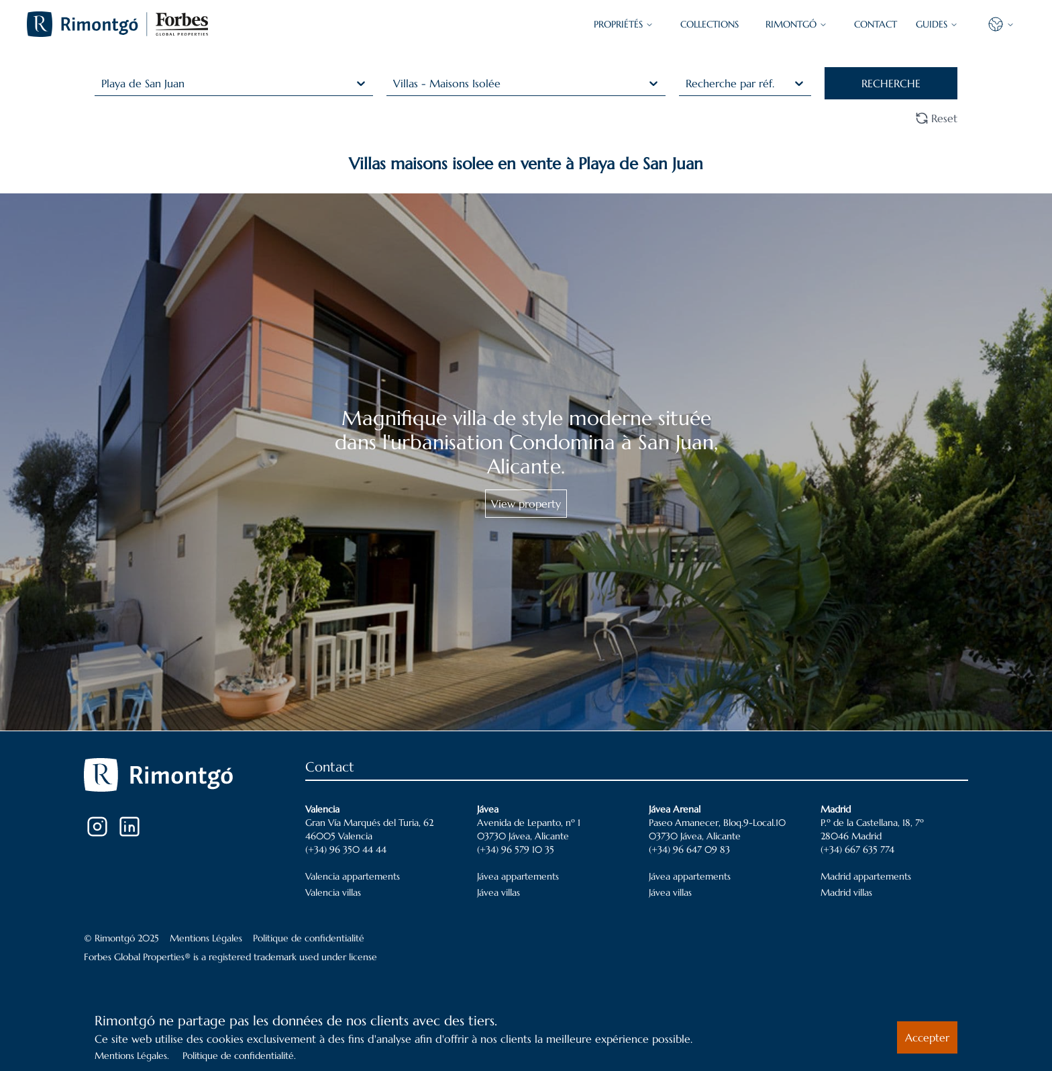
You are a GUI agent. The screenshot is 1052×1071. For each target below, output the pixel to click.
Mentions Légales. (132, 1056)
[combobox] (103, 83)
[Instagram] (97, 826)
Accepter (927, 1037)
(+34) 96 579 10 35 (515, 849)
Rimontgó (796, 24)
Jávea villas (498, 892)
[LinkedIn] (129, 826)
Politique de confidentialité (308, 938)
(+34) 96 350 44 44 (345, 849)
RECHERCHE (890, 83)
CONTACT (875, 24)
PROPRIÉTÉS (623, 24)
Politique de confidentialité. (239, 1056)
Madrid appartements (866, 876)
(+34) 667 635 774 (857, 849)
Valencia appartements (352, 876)
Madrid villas (846, 892)
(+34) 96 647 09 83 (689, 849)
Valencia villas (333, 892)
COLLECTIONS (709, 24)
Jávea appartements (518, 876)
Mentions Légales (206, 938)
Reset (936, 118)
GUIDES (937, 24)
